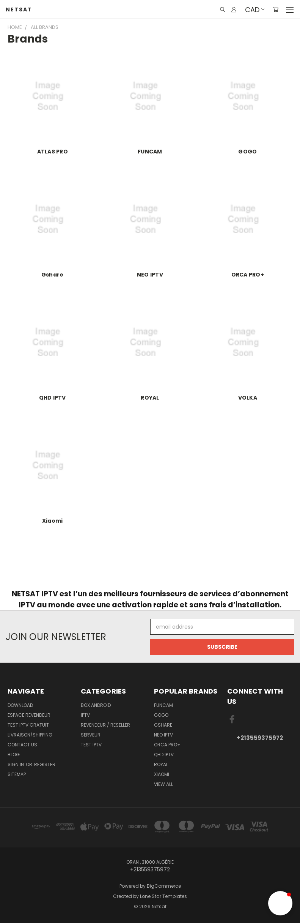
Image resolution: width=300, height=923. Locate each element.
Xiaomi (52, 521)
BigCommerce (164, 886)
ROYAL (150, 397)
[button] (280, 903)
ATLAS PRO (52, 151)
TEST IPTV (91, 744)
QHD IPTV (52, 397)
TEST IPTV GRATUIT (28, 725)
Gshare (52, 274)
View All (163, 784)
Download (20, 705)
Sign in (16, 764)
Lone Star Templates (163, 896)
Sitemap (17, 774)
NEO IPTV (150, 274)
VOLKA (247, 397)
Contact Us (22, 744)
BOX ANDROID (96, 705)
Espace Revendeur (29, 715)
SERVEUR (91, 735)
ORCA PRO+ (247, 274)
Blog (14, 754)
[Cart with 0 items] (276, 9)
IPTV (85, 715)
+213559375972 (260, 738)
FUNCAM (150, 151)
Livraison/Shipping (30, 735)
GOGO (247, 151)
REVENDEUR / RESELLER (105, 725)
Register (44, 764)
